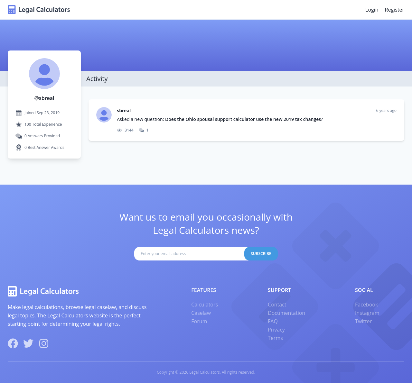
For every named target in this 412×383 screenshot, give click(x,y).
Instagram (367, 312)
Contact (277, 304)
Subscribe (261, 253)
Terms (275, 338)
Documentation (286, 312)
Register (394, 9)
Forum (199, 321)
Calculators (204, 304)
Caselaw (201, 312)
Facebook (366, 304)
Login (372, 9)
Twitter (363, 321)
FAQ (273, 321)
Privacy (276, 329)
